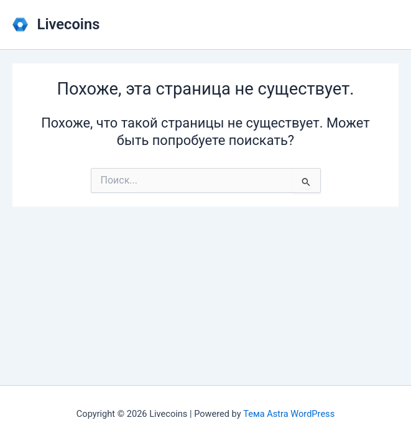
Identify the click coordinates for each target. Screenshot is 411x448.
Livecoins (68, 24)
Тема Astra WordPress (289, 413)
